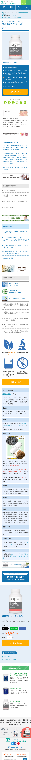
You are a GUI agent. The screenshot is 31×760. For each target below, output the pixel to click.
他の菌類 (23, 423)
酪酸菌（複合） (6, 394)
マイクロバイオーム (22, 554)
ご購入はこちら (15, 91)
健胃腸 (14, 15)
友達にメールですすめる (10, 659)
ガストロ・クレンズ (16, 425)
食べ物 (23, 556)
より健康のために (15, 556)
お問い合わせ (7, 656)
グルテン (13, 554)
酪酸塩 (19, 17)
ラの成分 (15, 17)
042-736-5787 (17, 577)
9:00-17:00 (23, 3)
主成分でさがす (7, 17)
